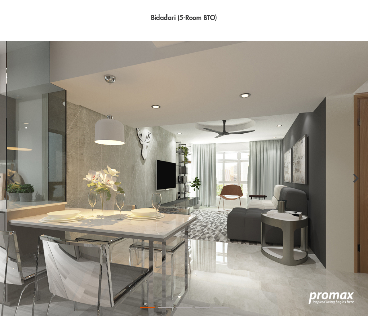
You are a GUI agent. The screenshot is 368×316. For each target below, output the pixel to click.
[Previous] (12, 178)
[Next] (356, 178)
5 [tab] (221, 307)
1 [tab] (147, 307)
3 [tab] (184, 307)
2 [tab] (166, 307)
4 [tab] (202, 307)
